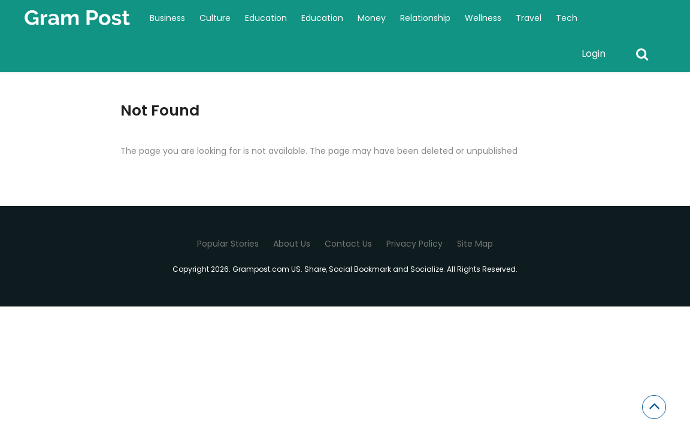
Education (266, 18)
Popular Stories (228, 243)
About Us (291, 243)
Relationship (425, 18)
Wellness (483, 18)
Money (372, 18)
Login (594, 53)
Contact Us (348, 243)
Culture (215, 18)
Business (167, 18)
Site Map (475, 243)
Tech (566, 18)
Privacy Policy (414, 243)
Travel (528, 18)
